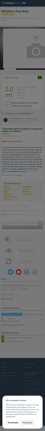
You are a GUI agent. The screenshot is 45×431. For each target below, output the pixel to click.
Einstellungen (13, 422)
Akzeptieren (27, 422)
